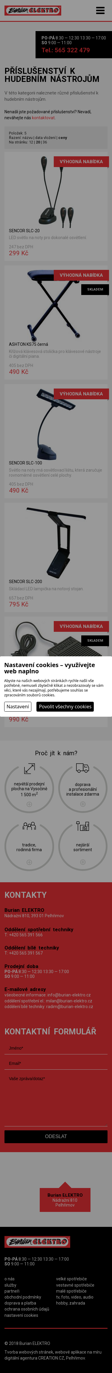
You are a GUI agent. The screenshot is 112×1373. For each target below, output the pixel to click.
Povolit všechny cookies (65, 706)
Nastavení (18, 706)
